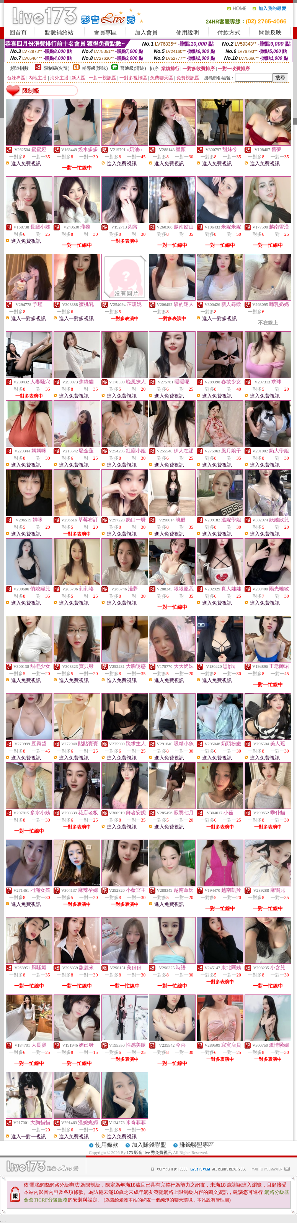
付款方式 (228, 33)
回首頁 (18, 33)
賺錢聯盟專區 (197, 1145)
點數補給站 (59, 33)
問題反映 (270, 33)
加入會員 (146, 33)
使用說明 (187, 33)
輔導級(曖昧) (95, 68)
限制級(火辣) (57, 68)
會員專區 (105, 33)
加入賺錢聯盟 (149, 1145)
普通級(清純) (133, 68)
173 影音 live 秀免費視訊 (149, 1152)
